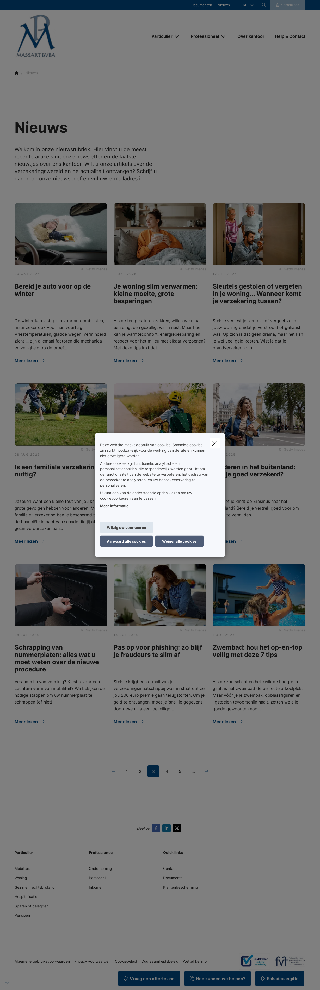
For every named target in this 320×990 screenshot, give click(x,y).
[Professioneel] (203, 36)
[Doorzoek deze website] (264, 5)
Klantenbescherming (180, 887)
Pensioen (22, 915)
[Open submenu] (177, 36)
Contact (170, 868)
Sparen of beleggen (31, 906)
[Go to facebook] (157, 828)
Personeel (97, 878)
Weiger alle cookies (179, 541)
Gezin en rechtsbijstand (35, 887)
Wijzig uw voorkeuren (126, 527)
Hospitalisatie (26, 896)
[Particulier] (160, 36)
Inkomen (96, 887)
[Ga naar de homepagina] (67, 36)
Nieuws (224, 5)
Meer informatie (114, 506)
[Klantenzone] (288, 5)
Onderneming (100, 868)
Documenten (201, 5)
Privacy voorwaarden (92, 961)
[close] (215, 443)
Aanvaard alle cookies (126, 541)
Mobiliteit (22, 868)
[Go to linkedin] (167, 828)
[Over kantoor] (251, 36)
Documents (172, 878)
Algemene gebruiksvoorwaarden (42, 961)
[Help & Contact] (287, 36)
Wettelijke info (195, 961)
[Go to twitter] (178, 828)
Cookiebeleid (126, 961)
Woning (21, 878)
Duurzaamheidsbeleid (160, 961)
